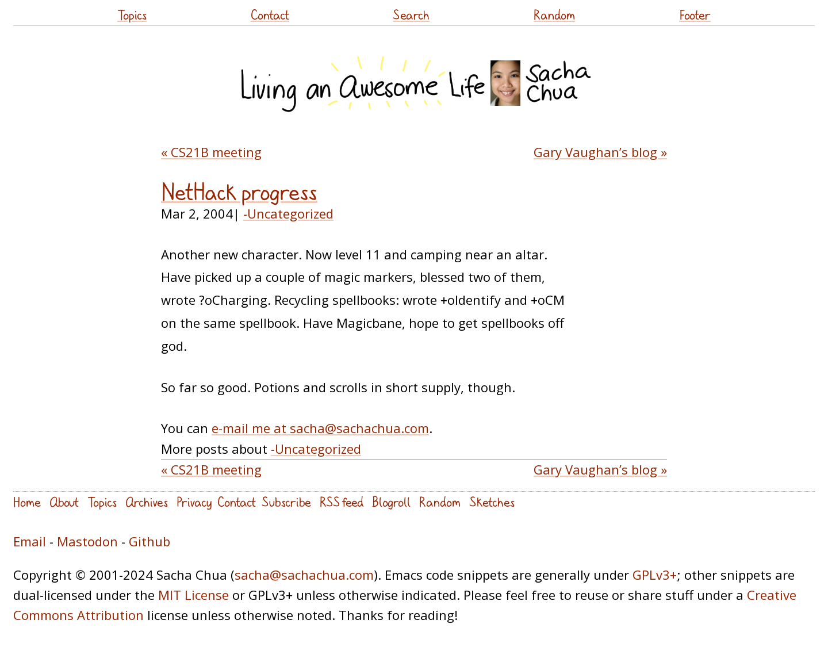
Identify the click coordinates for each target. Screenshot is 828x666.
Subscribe (286, 502)
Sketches (492, 502)
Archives (146, 502)
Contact (270, 14)
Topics (132, 14)
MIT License (193, 594)
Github (149, 541)
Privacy (194, 502)
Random (554, 14)
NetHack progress (239, 192)
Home (27, 502)
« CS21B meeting (211, 151)
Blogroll (391, 502)
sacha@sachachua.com (304, 574)
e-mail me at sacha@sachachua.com (320, 428)
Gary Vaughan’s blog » (600, 151)
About (64, 502)
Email (29, 541)
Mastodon (87, 541)
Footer (695, 14)
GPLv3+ (654, 574)
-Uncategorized (288, 213)
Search (411, 14)
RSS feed (341, 502)
